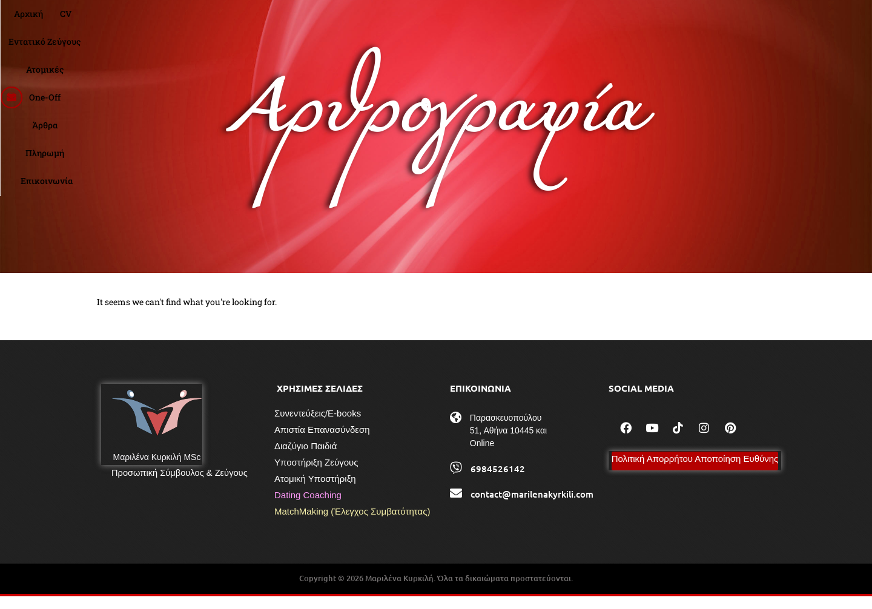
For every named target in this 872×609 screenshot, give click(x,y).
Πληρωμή (588, 21)
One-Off (494, 21)
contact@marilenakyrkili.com (532, 507)
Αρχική (274, 21)
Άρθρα (539, 21)
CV (312, 21)
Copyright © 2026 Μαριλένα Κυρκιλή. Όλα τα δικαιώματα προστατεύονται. (436, 591)
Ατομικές (442, 21)
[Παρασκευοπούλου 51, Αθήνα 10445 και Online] (456, 431)
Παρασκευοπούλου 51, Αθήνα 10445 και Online (508, 443)
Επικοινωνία (651, 21)
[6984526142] (456, 481)
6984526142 (498, 482)
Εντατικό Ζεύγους (371, 21)
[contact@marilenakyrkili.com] (456, 507)
